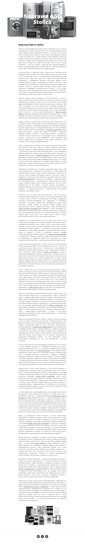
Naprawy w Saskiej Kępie (26, 469)
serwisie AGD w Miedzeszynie (42, 327)
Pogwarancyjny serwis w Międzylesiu (36, 486)
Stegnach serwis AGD (54, 129)
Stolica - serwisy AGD (14, 2)
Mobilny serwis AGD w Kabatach (38, 423)
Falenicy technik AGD (56, 305)
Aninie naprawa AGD (36, 287)
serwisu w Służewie (42, 155)
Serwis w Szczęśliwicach (26, 179)
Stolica (68, 2)
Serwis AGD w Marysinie (45, 376)
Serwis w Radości (40, 443)
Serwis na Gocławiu (50, 252)
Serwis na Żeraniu (43, 350)
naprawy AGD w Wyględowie (57, 234)
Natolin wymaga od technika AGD (30, 208)
